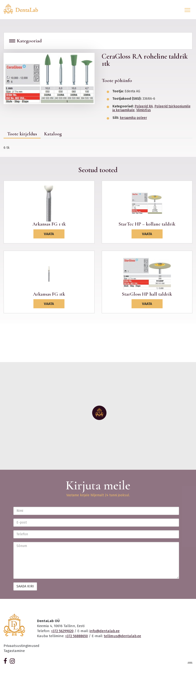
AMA (190, 663)
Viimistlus (143, 110)
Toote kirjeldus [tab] (22, 134)
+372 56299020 (62, 631)
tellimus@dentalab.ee (122, 636)
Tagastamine (14, 651)
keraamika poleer (133, 118)
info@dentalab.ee (105, 631)
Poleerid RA (144, 106)
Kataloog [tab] (53, 134)
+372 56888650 (76, 636)
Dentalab (24, 9)
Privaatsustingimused (21, 646)
